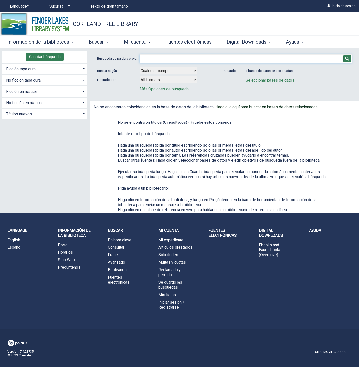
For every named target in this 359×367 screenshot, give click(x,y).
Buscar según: (107, 71)
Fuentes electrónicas (188, 42)
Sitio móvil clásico (331, 352)
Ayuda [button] (295, 42)
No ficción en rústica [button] (24, 102)
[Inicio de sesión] (328, 6)
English (13, 240)
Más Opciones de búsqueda (164, 89)
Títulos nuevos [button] (19, 114)
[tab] (44, 68)
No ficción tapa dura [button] (23, 80)
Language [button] (17, 230)
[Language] (18, 6)
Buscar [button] (99, 42)
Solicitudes (168, 254)
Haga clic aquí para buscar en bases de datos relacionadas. (266, 107)
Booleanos (117, 269)
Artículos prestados (175, 247)
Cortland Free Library (105, 24)
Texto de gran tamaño (109, 6)
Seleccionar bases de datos (270, 80)
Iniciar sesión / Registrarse (171, 305)
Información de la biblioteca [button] (40, 42)
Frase (113, 254)
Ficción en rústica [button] (21, 91)
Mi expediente (170, 240)
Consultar (116, 247)
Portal (63, 245)
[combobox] (168, 70)
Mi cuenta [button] (137, 42)
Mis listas (167, 294)
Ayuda (315, 230)
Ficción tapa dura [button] (21, 69)
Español (14, 247)
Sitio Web (66, 259)
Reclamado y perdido (169, 272)
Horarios (65, 252)
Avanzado (116, 262)
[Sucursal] (59, 6)
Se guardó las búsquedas (170, 285)
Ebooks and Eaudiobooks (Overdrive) (270, 250)
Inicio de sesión (344, 6)
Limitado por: (107, 80)
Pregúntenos (69, 267)
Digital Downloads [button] (249, 42)
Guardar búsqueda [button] (45, 56)
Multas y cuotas (172, 262)
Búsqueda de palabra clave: (117, 58)
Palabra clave (119, 240)
